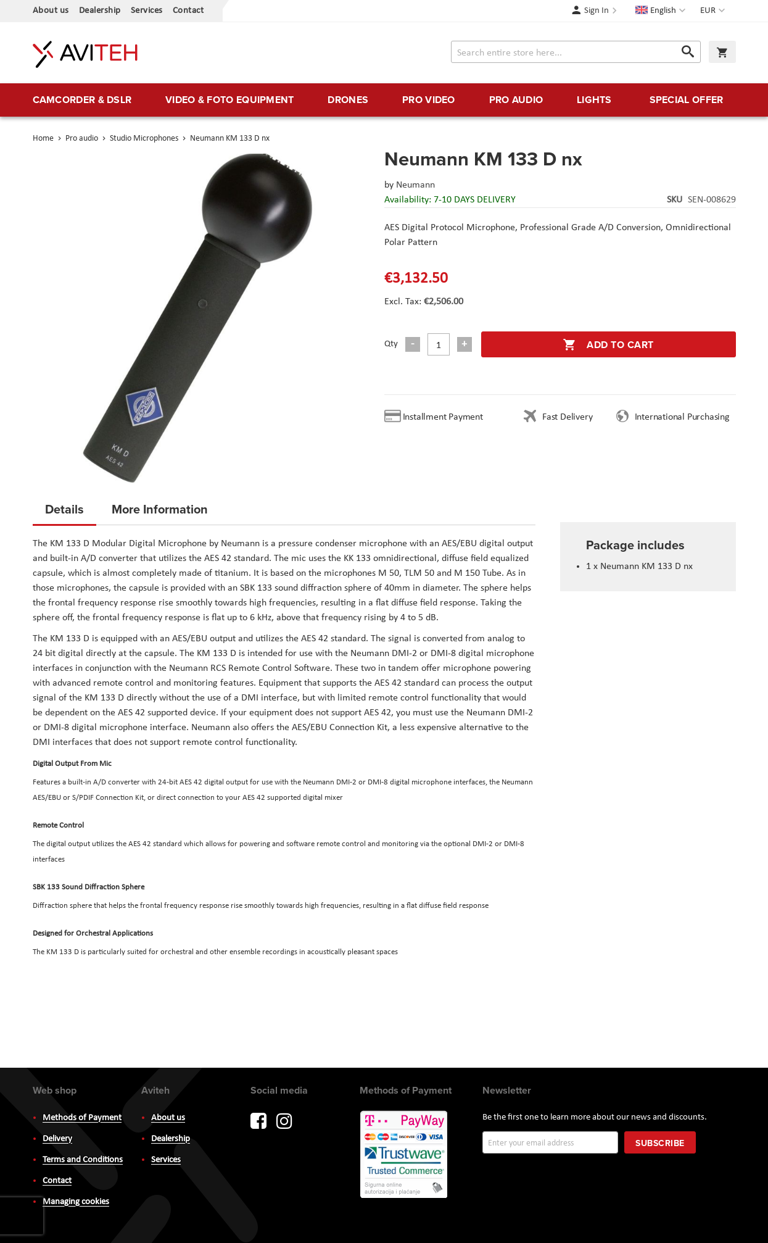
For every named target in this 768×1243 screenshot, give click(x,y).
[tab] (64, 513)
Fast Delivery (567, 417)
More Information (160, 509)
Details (64, 509)
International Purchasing (685, 417)
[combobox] (576, 52)
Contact (188, 10)
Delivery (57, 1139)
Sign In (596, 10)
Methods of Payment (82, 1118)
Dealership (100, 10)
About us (51, 10)
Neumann (415, 185)
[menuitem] (82, 100)
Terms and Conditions (83, 1160)
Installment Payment (445, 417)
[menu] (384, 100)
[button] (714, 11)
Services (147, 10)
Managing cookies (76, 1202)
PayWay (405, 1155)
